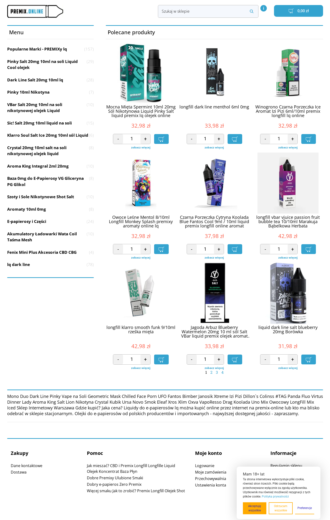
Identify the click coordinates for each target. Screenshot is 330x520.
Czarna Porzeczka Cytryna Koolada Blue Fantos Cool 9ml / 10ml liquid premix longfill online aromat (214, 221)
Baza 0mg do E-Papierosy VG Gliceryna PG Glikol (50, 181)
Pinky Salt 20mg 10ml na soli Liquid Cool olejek (50, 64)
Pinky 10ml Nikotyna (50, 92)
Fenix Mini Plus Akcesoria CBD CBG (50, 252)
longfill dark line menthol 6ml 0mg (214, 107)
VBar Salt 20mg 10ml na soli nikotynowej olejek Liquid (50, 108)
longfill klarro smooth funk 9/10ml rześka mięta (140, 329)
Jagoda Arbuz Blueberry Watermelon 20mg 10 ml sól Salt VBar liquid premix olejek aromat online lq (214, 332)
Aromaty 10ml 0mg (50, 209)
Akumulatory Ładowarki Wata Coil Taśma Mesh (50, 237)
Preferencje (304, 508)
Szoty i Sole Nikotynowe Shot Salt (50, 197)
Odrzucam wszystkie (280, 508)
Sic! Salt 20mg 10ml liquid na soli (50, 123)
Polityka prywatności (275, 496)
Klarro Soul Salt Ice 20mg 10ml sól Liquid (50, 135)
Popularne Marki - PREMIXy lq (50, 49)
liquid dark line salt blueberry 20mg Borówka (288, 329)
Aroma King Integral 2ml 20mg (50, 166)
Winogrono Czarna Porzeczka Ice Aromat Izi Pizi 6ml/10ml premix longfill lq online (288, 111)
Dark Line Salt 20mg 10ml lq (50, 80)
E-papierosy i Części (50, 221)
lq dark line (50, 264)
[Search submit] (251, 11)
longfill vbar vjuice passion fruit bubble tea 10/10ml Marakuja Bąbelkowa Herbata (288, 221)
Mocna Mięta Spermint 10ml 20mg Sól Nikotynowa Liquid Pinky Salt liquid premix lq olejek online (141, 111)
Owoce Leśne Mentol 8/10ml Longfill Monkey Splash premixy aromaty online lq (141, 221)
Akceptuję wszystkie (254, 508)
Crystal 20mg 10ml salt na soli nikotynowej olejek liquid (50, 151)
